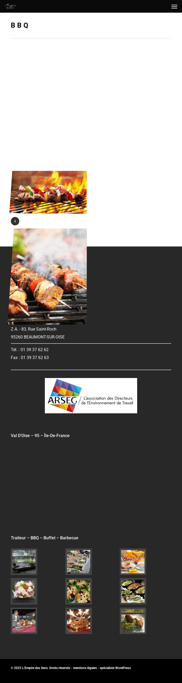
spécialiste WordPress (115, 668)
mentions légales (85, 668)
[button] (174, 6)
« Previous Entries (15, 221)
